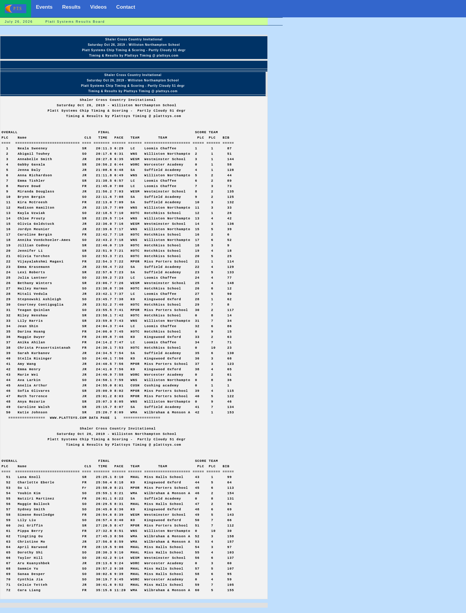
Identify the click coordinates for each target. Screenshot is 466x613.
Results (71, 7)
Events (44, 7)
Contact (125, 7)
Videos (98, 7)
